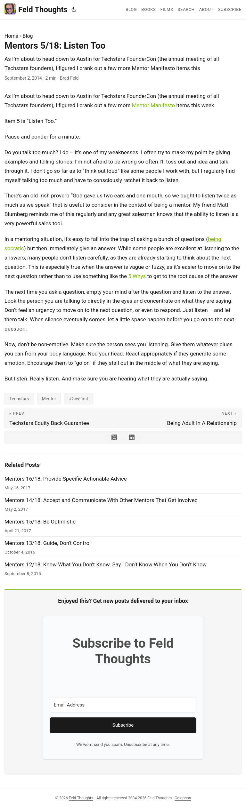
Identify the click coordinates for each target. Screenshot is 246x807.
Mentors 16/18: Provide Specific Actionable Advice (65, 478)
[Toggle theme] (74, 9)
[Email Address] (123, 705)
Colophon (183, 798)
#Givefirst (78, 398)
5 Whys (137, 276)
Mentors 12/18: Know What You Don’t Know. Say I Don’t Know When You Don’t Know (105, 564)
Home (11, 36)
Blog (28, 36)
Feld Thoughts (36, 9)
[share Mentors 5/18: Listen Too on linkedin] (132, 437)
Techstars (19, 398)
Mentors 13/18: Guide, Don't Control (47, 543)
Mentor (49, 398)
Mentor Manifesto (153, 105)
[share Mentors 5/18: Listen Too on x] (114, 437)
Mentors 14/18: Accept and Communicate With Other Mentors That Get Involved (101, 500)
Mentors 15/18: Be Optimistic (40, 521)
